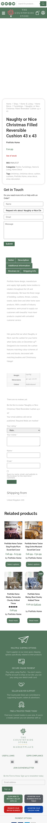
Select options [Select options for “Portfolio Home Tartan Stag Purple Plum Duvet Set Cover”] (13, 564)
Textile (18, 167)
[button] (12, 762)
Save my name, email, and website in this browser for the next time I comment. (22, 476)
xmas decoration (13, 179)
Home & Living (26, 104)
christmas (15, 174)
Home (8, 104)
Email (10, 461)
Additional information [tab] (19, 265)
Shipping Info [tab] (29, 271)
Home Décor (17, 170)
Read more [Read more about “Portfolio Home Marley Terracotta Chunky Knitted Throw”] (13, 621)
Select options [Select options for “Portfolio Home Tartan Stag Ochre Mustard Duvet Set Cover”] (34, 564)
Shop (16, 104)
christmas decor (26, 174)
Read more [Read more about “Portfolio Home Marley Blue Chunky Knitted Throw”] (33, 621)
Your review (12, 435)
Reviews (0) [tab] (13, 271)
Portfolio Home (13, 142)
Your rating (12, 426)
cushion (37, 174)
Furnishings (18, 106)
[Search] (43, 3)
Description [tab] (23, 260)
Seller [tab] (11, 260)
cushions (9, 176)
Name (10, 451)
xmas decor (32, 176)
